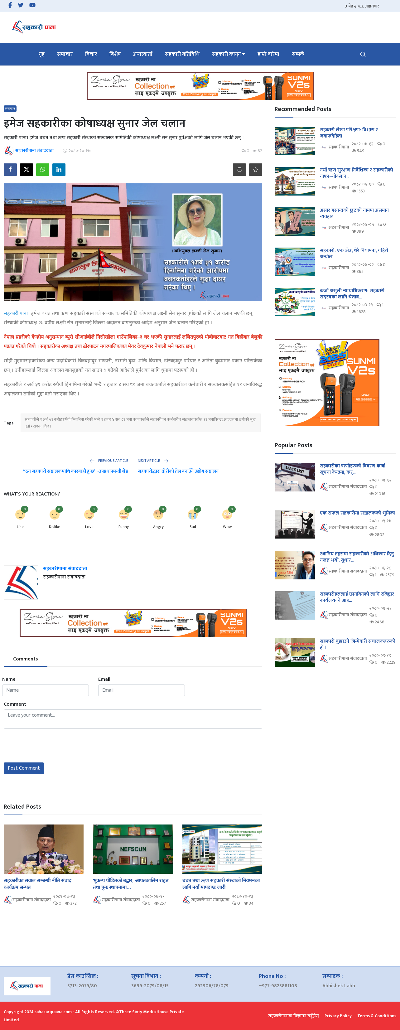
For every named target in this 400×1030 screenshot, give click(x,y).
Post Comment (24, 768)
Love (89, 526)
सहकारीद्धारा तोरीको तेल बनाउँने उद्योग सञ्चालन (178, 471)
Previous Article (109, 460)
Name (9, 679)
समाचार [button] (65, 54)
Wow (227, 526)
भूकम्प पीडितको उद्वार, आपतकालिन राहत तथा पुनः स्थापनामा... (130, 883)
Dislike (54, 526)
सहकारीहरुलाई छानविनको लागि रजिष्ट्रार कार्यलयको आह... (357, 597)
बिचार (91, 54)
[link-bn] (200, 86)
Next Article (153, 460)
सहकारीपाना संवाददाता (65, 568)
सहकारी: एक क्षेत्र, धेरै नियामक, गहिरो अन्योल (354, 254)
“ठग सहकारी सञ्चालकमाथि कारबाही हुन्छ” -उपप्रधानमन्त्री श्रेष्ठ (75, 471)
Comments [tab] (25, 659)
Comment (15, 704)
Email (104, 679)
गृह (42, 54)
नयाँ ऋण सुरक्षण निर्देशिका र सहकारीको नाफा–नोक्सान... (356, 173)
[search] (363, 54)
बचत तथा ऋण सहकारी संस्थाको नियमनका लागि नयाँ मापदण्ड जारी (221, 883)
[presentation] (51, 745)
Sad (193, 526)
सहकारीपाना (334, 147)
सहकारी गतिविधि (182, 54)
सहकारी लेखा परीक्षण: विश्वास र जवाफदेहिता (349, 133)
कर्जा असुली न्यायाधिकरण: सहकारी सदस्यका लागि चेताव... (352, 294)
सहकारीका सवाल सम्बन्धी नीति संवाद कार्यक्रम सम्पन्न (37, 883)
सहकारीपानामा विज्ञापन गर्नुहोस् (293, 1015)
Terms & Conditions (376, 1015)
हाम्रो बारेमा (268, 54)
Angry (158, 526)
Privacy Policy (338, 1015)
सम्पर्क (298, 54)
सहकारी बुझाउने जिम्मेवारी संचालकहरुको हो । (357, 644)
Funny (123, 526)
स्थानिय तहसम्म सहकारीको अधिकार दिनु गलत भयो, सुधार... (357, 557)
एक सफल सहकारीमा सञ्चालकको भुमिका (357, 513)
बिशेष (115, 54)
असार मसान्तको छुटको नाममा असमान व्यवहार (354, 213)
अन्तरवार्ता (142, 54)
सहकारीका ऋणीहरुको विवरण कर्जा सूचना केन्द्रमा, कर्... (352, 469)
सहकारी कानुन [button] (226, 54)
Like (20, 526)
